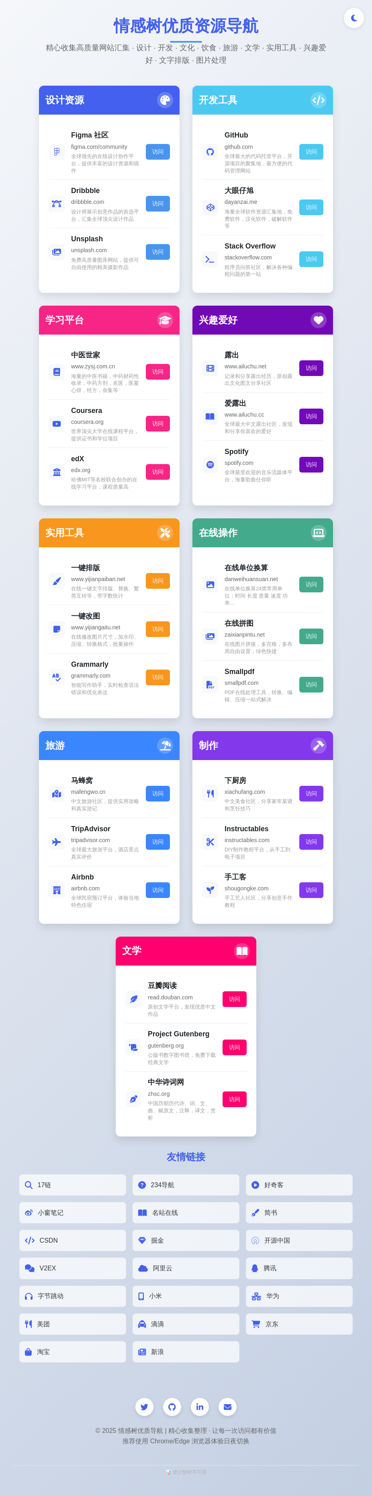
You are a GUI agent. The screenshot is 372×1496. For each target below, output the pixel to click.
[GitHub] (172, 1407)
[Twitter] (144, 1407)
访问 (158, 151)
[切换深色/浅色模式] (354, 18)
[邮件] (228, 1407)
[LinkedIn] (200, 1407)
